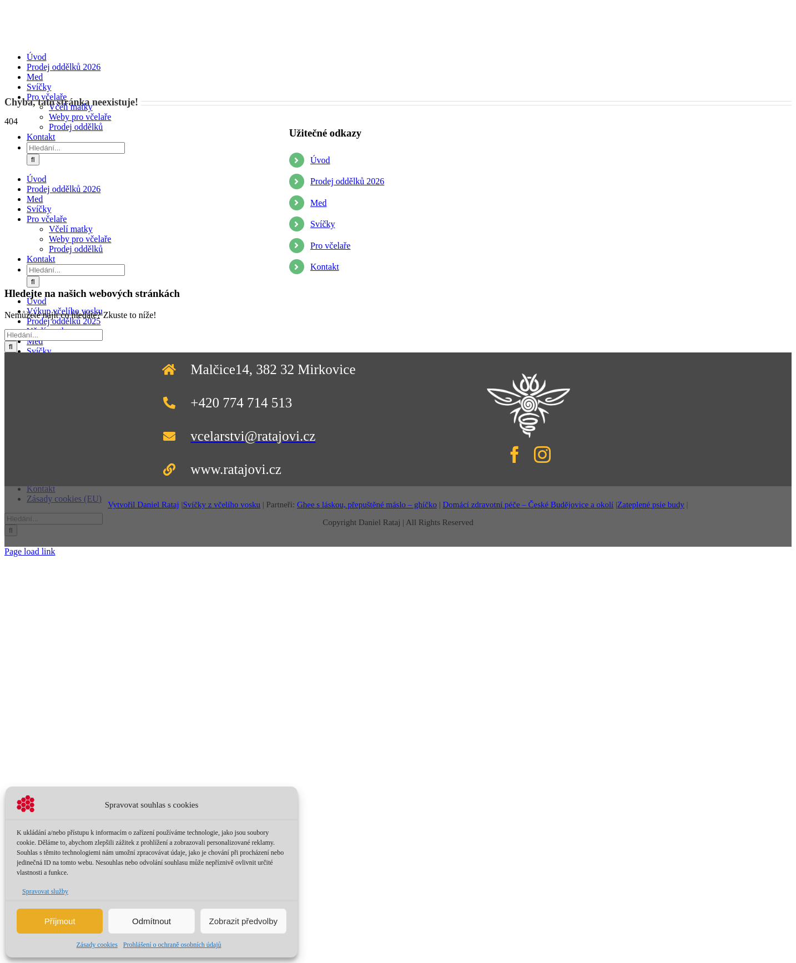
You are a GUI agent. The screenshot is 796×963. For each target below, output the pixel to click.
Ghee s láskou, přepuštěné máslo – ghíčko (367, 504)
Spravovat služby (45, 891)
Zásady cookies (97, 945)
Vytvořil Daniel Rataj (143, 504)
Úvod (320, 160)
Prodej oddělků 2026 (347, 181)
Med (318, 203)
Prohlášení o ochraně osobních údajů (172, 945)
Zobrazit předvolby (243, 921)
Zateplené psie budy (650, 504)
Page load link (30, 551)
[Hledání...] (76, 148)
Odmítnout (151, 921)
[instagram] (542, 454)
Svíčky (322, 224)
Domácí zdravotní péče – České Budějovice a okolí (527, 504)
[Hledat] (33, 159)
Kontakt (324, 266)
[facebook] (514, 454)
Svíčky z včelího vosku (221, 504)
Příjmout (59, 921)
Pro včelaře (330, 245)
